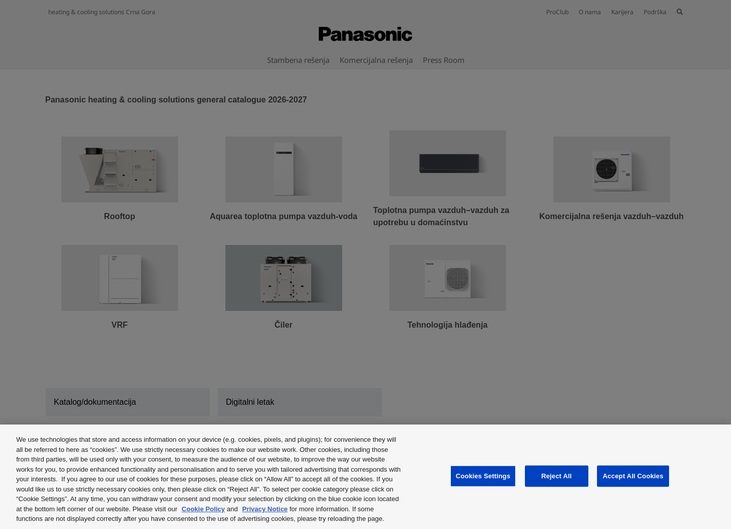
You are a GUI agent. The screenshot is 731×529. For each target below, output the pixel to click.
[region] (365, 477)
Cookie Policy (203, 509)
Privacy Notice (265, 509)
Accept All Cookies (633, 476)
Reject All (556, 476)
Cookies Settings (483, 476)
